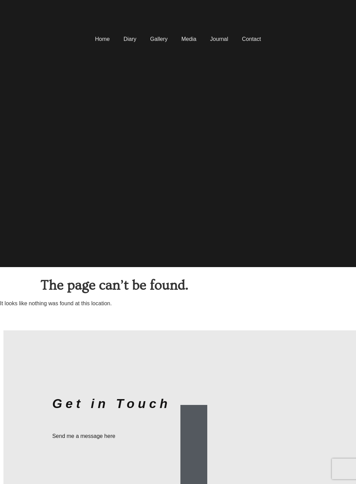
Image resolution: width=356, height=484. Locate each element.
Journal (219, 39)
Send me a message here (83, 436)
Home (102, 39)
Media (189, 39)
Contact (251, 39)
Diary (130, 39)
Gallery (159, 39)
